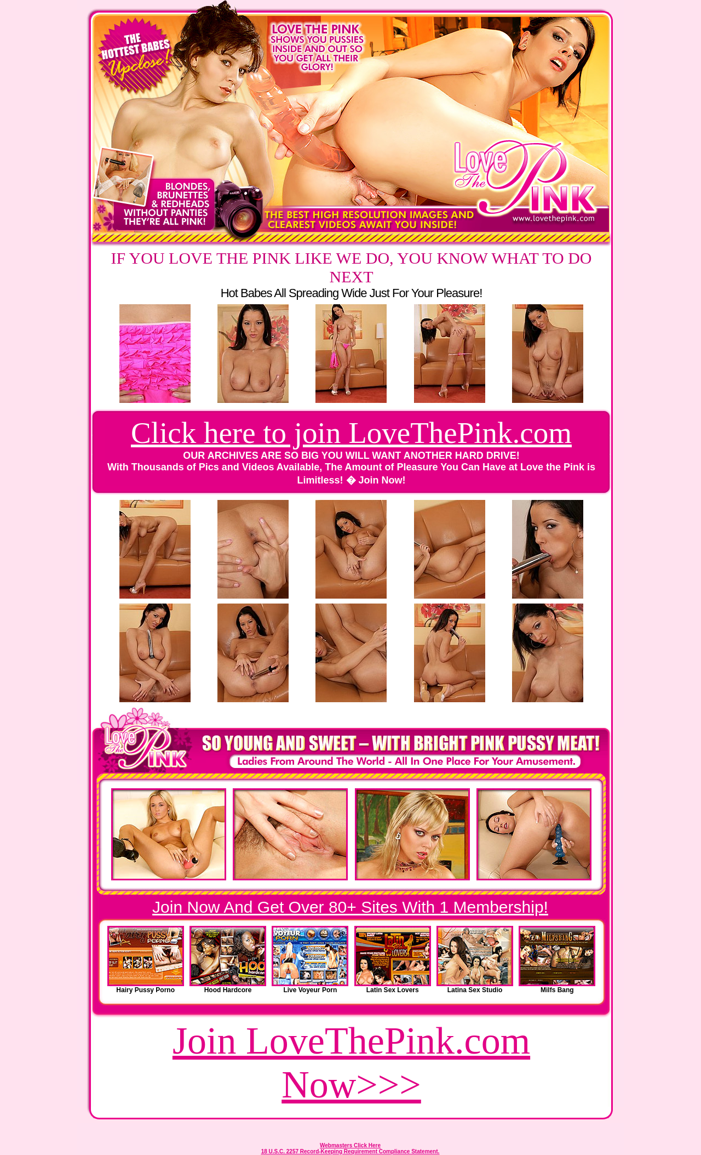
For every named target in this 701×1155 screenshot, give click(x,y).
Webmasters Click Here (350, 1145)
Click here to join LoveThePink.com (351, 433)
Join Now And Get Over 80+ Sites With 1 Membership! (350, 907)
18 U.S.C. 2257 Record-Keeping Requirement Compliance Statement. (350, 1151)
